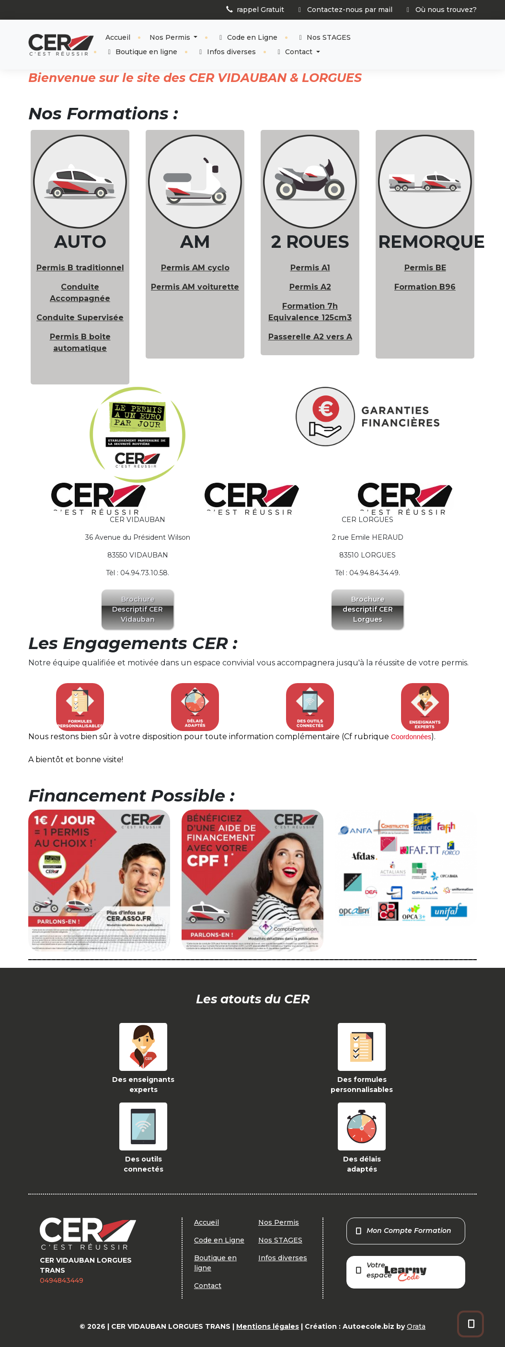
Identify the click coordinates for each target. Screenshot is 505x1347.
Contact (295, 51)
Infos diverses (226, 51)
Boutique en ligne (141, 51)
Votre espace (390, 1271)
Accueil (117, 37)
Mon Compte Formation (403, 1230)
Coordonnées (411, 737)
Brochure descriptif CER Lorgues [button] (368, 609)
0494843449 (61, 1280)
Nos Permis (170, 37)
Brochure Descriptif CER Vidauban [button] (137, 609)
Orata (416, 1326)
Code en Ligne (247, 37)
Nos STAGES (324, 37)
